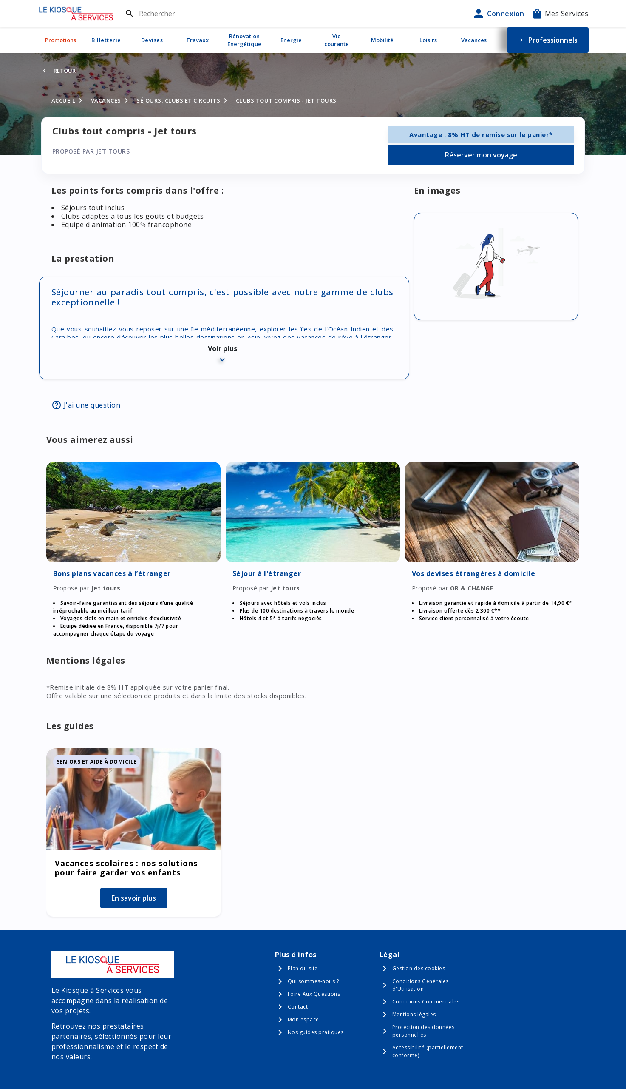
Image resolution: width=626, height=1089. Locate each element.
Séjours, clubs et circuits (178, 100)
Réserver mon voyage (481, 155)
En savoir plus (133, 898)
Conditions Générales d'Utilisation (420, 985)
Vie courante (336, 40)
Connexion (498, 13)
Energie (291, 40)
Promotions (60, 40)
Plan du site (303, 968)
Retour (65, 70)
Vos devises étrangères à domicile (473, 573)
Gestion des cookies (418, 968)
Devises (152, 40)
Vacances (474, 40)
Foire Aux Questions (314, 994)
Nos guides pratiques (316, 1032)
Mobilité (382, 40)
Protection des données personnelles (423, 1030)
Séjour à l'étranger (266, 573)
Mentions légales (414, 1014)
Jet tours (113, 151)
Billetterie (106, 40)
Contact (298, 1006)
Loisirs (428, 40)
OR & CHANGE (472, 588)
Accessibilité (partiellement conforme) (427, 1051)
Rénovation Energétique (244, 40)
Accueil (63, 100)
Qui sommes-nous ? (313, 981)
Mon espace (303, 1019)
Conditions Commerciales (426, 1001)
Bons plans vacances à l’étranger (112, 573)
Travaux (197, 40)
